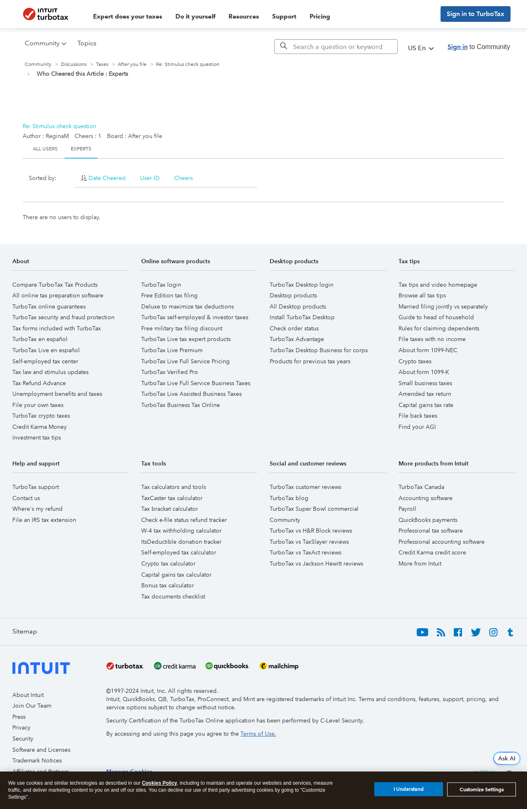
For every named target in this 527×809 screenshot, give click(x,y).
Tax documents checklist (173, 596)
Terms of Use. (258, 733)
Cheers (183, 178)
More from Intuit (420, 563)
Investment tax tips (36, 437)
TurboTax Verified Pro (169, 372)
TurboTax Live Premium (172, 350)
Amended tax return (425, 393)
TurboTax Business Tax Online (180, 405)
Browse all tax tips (422, 295)
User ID (150, 178)
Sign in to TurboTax (475, 14)
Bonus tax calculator (167, 585)
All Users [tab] (45, 149)
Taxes (102, 64)
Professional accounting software (442, 541)
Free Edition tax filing (169, 295)
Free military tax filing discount (181, 328)
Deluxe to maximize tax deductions (187, 306)
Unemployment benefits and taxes (57, 393)
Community (38, 64)
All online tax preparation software (57, 295)
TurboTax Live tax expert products (186, 339)
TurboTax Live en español (46, 350)
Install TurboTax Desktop (302, 317)
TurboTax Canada (421, 487)
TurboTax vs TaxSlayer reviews (309, 541)
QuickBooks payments (428, 520)
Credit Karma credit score (432, 552)
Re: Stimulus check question (59, 126)
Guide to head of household (436, 317)
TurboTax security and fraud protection (63, 317)
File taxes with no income (432, 339)
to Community (479, 46)
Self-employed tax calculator (178, 552)
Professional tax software (431, 530)
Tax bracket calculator (169, 508)
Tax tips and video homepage (438, 284)
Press (19, 716)
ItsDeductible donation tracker (181, 541)
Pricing (320, 16)
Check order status (294, 328)
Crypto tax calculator (168, 563)
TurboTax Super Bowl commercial (314, 508)
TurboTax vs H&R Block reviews (311, 530)
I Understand (409, 789)
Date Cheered (107, 178)
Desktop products (293, 295)
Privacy (21, 727)
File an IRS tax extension (44, 520)
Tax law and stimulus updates (50, 372)
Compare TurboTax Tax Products (55, 284)
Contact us (26, 498)
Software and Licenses (41, 749)
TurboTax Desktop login (301, 284)
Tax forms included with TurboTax (56, 328)
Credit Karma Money (39, 426)
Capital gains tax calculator (176, 574)
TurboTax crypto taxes (41, 415)
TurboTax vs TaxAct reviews (305, 552)
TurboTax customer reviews (305, 487)
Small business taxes (425, 383)
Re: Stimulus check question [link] (187, 64)
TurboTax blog (289, 498)
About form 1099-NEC (428, 350)
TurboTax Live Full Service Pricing (185, 361)
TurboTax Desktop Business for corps (319, 350)
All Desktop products (298, 306)
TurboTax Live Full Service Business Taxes (195, 383)
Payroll (407, 508)
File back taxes (418, 415)
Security (22, 738)
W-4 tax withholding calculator (181, 530)
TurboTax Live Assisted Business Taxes (191, 393)
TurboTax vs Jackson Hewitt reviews (316, 563)
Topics (86, 43)
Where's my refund (37, 508)
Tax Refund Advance (39, 383)
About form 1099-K (424, 372)
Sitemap (24, 631)
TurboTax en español (40, 339)
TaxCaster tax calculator (172, 498)
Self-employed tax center (45, 361)
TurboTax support (35, 487)
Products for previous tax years (310, 361)
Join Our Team (31, 705)
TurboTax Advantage (297, 339)
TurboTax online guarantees (49, 306)
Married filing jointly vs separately (443, 306)
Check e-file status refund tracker (184, 520)
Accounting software (425, 498)
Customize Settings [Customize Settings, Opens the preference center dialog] (481, 790)
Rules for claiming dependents (439, 328)
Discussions (73, 64)
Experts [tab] (81, 149)
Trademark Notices (37, 760)
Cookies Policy (159, 783)
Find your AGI (417, 426)
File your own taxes (37, 405)
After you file (132, 64)
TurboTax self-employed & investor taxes (194, 317)
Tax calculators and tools (173, 487)
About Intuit (28, 695)
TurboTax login (161, 284)
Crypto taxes (415, 361)
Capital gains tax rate (426, 405)
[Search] (336, 46)
